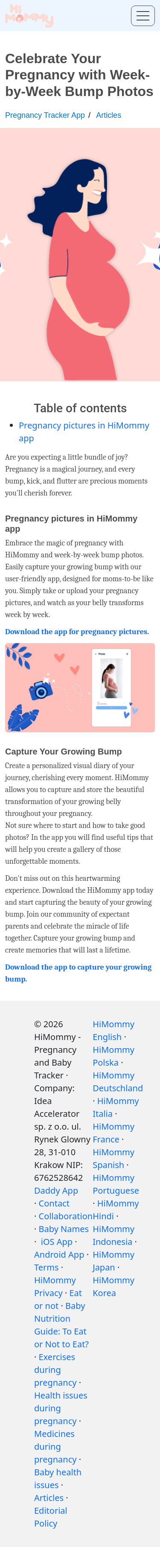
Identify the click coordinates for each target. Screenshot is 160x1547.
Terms (46, 1267)
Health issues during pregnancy (60, 1408)
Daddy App (56, 1190)
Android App (59, 1254)
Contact (54, 1203)
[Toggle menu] (143, 15)
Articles (108, 115)
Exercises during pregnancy (55, 1369)
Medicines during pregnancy (55, 1446)
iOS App (57, 1241)
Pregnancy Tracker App (45, 115)
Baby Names (64, 1229)
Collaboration (66, 1216)
